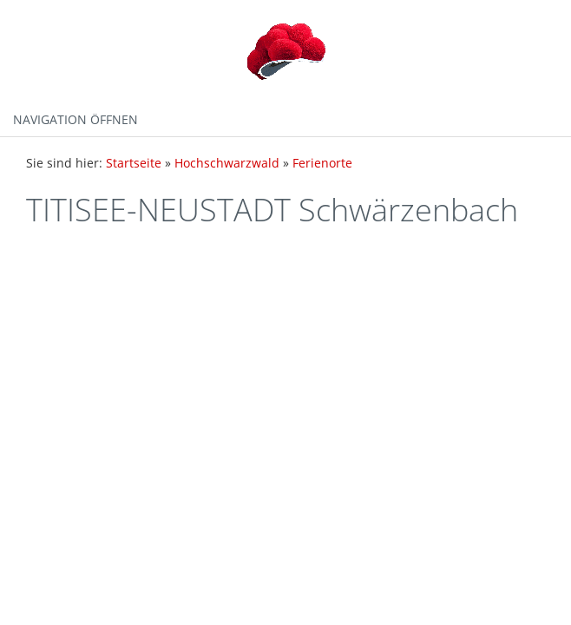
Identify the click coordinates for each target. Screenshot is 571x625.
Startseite (133, 163)
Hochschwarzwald (226, 163)
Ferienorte (322, 163)
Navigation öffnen (75, 119)
